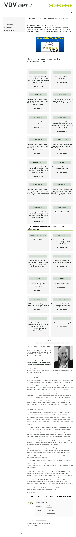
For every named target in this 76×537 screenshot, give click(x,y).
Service (35, 12)
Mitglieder (25, 12)
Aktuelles (7, 12)
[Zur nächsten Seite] (65, 343)
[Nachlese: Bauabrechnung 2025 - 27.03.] (62, 326)
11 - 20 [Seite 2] (37, 343)
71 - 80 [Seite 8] (62, 343)
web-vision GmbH (55, 534)
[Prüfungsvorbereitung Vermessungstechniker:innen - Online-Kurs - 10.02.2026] (38, 284)
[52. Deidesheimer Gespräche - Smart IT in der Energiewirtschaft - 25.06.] (38, 304)
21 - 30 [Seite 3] (41, 343)
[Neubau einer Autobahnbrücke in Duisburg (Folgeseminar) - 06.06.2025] (62, 304)
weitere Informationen (9, 30)
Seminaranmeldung (8, 27)
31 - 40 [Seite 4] (45, 343)
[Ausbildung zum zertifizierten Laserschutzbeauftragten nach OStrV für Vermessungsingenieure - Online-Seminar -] (38, 79)
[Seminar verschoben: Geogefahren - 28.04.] (62, 79)
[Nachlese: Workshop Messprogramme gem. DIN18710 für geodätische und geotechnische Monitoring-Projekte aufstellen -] (38, 326)
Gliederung (19, 12)
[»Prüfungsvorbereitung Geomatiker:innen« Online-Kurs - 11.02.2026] (62, 263)
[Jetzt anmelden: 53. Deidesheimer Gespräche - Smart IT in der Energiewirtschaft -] (62, 101)
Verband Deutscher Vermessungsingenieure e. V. (35, 534)
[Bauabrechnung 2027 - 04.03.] (62, 214)
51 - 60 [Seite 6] (54, 343)
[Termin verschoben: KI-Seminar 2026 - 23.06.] (38, 124)
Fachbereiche (7, 21)
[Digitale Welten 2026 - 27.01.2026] (62, 284)
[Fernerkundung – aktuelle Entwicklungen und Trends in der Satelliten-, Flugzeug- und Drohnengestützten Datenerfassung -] (38, 263)
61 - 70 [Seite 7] (58, 343)
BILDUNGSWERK (42, 12)
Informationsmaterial (8, 24)
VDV (15, 12)
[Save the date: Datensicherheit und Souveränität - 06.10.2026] (62, 169)
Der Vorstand (7, 18)
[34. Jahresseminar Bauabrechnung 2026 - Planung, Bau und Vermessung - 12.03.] (62, 241)
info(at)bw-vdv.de (51, 513)
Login (70, 12)
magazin (31, 12)
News (12, 12)
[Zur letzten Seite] (68, 343)
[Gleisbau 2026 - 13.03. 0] (38, 241)
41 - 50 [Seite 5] (50, 343)
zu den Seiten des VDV (41, 520)
